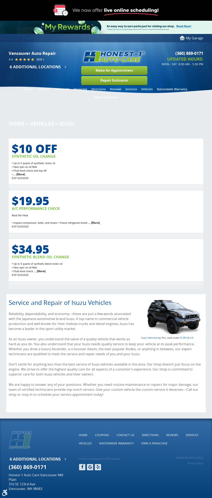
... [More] (19, 174)
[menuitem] (29, 89)
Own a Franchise (154, 443)
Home (29, 89)
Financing (80, 89)
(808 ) (40, 59)
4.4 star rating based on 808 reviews (99, 458)
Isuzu (67, 123)
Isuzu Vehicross (149, 337)
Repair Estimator (114, 80)
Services (131, 89)
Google (90, 467)
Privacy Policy (195, 463)
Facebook (82, 467)
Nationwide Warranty (172, 89)
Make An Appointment (114, 70)
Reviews (115, 89)
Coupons (43, 89)
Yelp (98, 467)
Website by (189, 458)
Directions (98, 89)
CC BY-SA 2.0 (186, 337)
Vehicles (147, 89)
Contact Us (62, 89)
